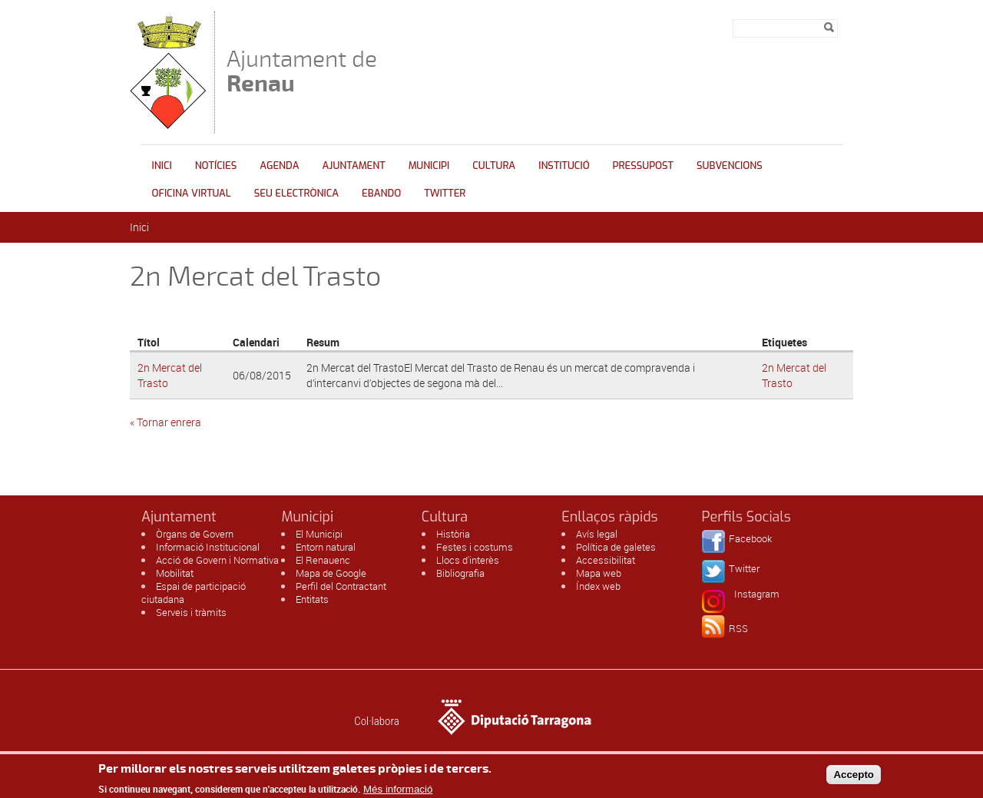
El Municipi (319, 534)
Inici (162, 165)
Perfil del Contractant (341, 586)
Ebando (381, 193)
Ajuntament (354, 165)
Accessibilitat (605, 560)
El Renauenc (323, 560)
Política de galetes (616, 547)
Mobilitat (175, 573)
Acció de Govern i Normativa (217, 560)
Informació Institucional (208, 547)
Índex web (598, 586)
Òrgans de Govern (194, 534)
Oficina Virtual (191, 193)
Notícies (216, 165)
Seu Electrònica (296, 193)
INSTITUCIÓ (563, 165)
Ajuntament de (302, 71)
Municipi (429, 165)
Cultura (493, 165)
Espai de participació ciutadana (193, 592)
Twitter (444, 193)
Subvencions (730, 165)
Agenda (279, 165)
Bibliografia (460, 573)
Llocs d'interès (467, 560)
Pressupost (643, 165)
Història (453, 534)
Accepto (853, 777)
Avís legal (596, 534)
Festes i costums (474, 547)
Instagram (756, 594)
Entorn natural (326, 547)
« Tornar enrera (165, 422)
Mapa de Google (331, 573)
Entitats (312, 599)
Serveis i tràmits (191, 612)
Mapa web (598, 573)
